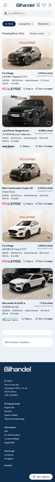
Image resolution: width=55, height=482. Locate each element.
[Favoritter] (44, 5)
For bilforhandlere (12, 435)
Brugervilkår (9, 442)
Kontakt (8, 465)
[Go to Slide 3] (27, 66)
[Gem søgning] (41, 477)
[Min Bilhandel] (50, 5)
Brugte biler (9, 407)
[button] (27, 54)
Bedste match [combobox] (37, 33)
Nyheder (8, 411)
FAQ (6, 431)
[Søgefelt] (29, 13)
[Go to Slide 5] (30, 66)
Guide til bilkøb (11, 415)
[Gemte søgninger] (38, 5)
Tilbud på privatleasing (14, 419)
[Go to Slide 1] (24, 66)
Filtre (9, 24)
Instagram (8, 458)
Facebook (8, 454)
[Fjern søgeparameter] (32, 23)
